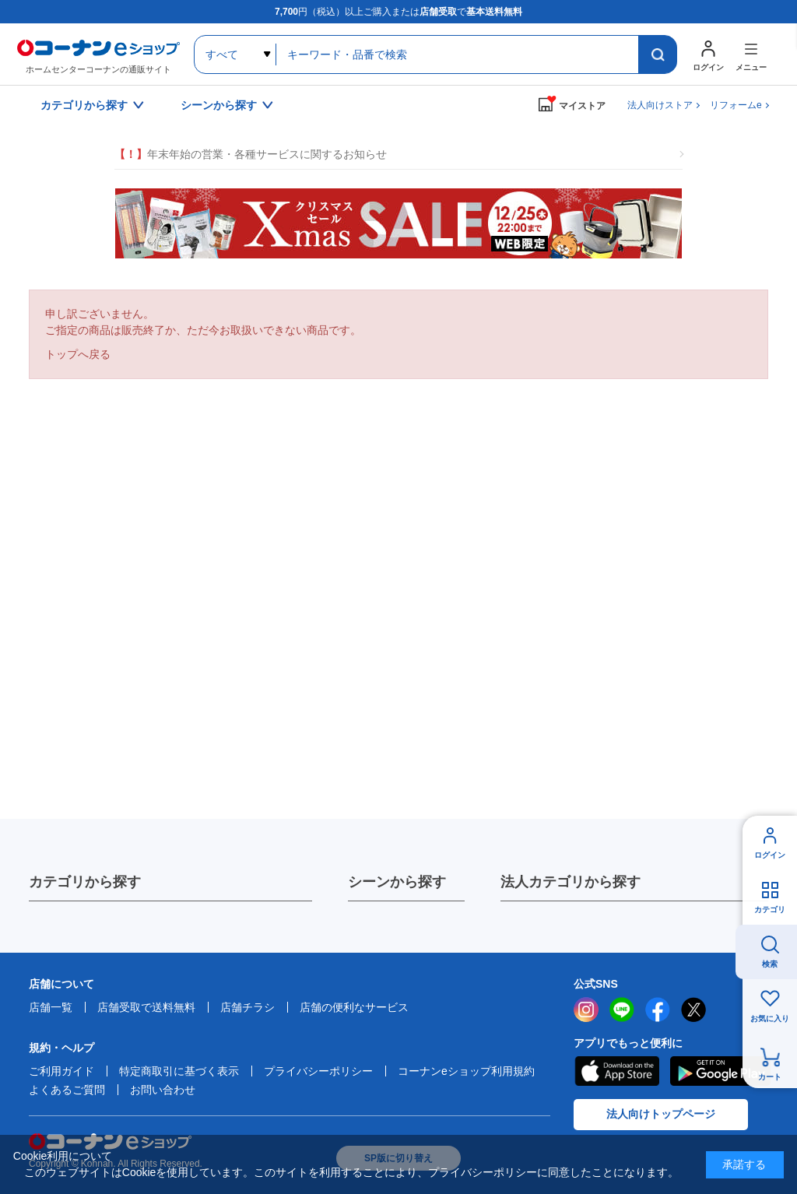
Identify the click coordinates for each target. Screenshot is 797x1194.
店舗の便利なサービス (354, 1007)
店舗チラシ (247, 1007)
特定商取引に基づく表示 (179, 1071)
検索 (770, 964)
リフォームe (736, 105)
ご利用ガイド (61, 1071)
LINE (621, 1009)
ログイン (769, 855)
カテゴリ (769, 909)
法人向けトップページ (660, 1114)
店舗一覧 (50, 1007)
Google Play (720, 1071)
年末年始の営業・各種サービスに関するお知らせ (250, 154)
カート (769, 1077)
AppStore (616, 1071)
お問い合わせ (162, 1089)
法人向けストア (660, 105)
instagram (586, 1009)
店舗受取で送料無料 (146, 1007)
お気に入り (769, 1018)
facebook (657, 1009)
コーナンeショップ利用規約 (466, 1071)
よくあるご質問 (67, 1089)
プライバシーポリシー (318, 1071)
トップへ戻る (78, 354)
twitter (693, 1009)
